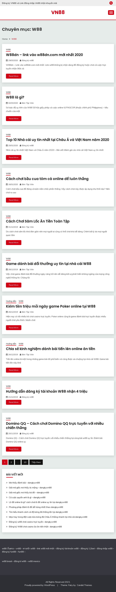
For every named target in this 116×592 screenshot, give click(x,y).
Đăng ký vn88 (28, 60)
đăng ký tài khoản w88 (67, 548)
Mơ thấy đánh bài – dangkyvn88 (24, 482)
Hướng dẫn (11, 301)
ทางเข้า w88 (29, 548)
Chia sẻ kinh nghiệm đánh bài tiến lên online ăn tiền (50, 348)
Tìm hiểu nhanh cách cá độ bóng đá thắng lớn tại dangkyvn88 (38, 512)
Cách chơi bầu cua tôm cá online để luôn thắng (47, 178)
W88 (8, 49)
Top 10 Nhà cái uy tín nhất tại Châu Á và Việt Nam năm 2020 (57, 139)
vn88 (18, 548)
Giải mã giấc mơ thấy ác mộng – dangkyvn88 (30, 487)
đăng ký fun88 (9, 551)
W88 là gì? (15, 97)
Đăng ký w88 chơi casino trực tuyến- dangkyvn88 (33, 521)
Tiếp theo (36, 462)
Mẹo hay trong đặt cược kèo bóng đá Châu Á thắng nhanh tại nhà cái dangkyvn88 (48, 517)
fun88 (21, 551)
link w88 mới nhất (45, 548)
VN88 (58, 12)
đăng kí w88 (20, 561)
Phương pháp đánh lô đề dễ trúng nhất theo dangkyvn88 (36, 507)
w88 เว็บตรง (8, 548)
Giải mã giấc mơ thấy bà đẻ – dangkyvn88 (29, 492)
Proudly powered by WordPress (39, 585)
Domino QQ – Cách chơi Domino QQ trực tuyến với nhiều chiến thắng (55, 425)
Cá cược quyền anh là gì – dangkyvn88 (27, 497)
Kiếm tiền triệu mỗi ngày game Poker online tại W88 (50, 306)
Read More (13, 76)
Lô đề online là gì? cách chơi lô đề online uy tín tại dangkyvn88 (38, 502)
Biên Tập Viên (28, 103)
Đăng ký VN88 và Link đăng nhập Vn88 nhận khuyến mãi (29, 3)
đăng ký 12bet (88, 548)
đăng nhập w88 (104, 548)
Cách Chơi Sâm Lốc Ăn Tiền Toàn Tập (38, 221)
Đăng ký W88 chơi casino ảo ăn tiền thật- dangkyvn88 (35, 526)
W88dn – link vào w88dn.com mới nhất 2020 (44, 54)
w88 (4, 561)
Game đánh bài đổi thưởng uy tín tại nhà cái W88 (48, 263)
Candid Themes (84, 585)
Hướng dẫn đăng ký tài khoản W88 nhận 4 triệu (46, 391)
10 (25, 462)
